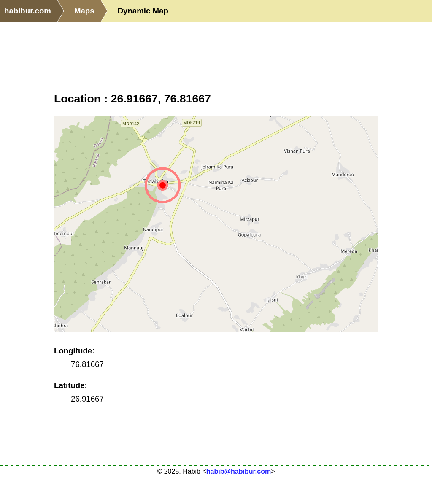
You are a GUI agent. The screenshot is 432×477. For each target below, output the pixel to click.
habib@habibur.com (238, 471)
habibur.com (27, 10)
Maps (84, 10)
